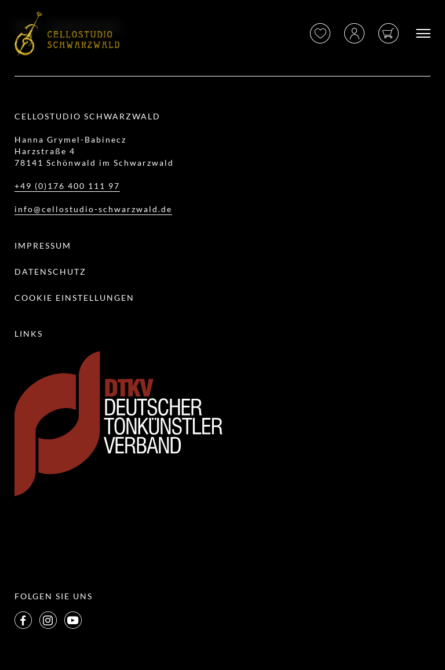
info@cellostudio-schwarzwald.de (93, 209)
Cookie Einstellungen (74, 298)
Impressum (42, 245)
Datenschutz (50, 271)
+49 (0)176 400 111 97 (67, 186)
